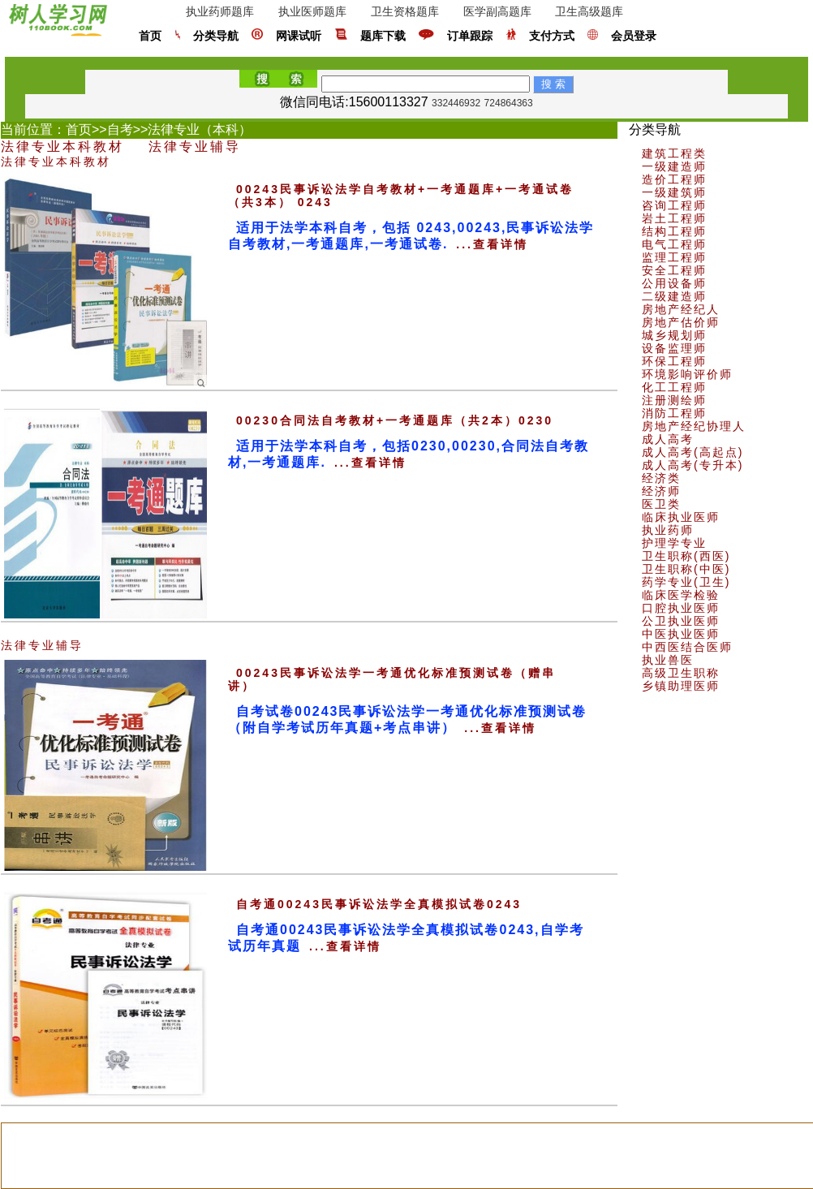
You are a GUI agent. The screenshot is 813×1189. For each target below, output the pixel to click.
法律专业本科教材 (62, 146)
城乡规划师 (674, 335)
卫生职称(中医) (686, 568)
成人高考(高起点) (692, 452)
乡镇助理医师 (681, 685)
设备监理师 (674, 348)
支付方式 (551, 36)
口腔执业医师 (681, 607)
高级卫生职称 (681, 672)
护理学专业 (674, 542)
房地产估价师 (681, 322)
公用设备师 (674, 283)
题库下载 (383, 36)
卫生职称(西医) (686, 555)
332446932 (456, 103)
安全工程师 (674, 270)
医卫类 (661, 504)
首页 (150, 36)
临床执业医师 (681, 516)
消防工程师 (674, 413)
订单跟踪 (470, 36)
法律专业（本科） (200, 129)
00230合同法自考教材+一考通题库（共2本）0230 (394, 420)
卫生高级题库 (589, 11)
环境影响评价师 (687, 374)
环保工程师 (674, 361)
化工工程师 (674, 387)
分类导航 (216, 36)
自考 (120, 129)
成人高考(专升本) (692, 465)
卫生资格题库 (405, 11)
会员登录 (633, 36)
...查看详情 (492, 244)
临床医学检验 (681, 594)
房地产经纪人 (681, 309)
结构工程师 (674, 231)
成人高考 (668, 439)
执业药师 (668, 529)
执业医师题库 (312, 11)
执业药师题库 (220, 11)
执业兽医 (668, 659)
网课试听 (298, 36)
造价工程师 (674, 179)
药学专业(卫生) (686, 581)
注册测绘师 (674, 400)
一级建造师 (674, 166)
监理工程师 (674, 257)
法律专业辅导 (194, 146)
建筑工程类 (674, 153)
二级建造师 (674, 296)
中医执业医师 (681, 633)
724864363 (508, 103)
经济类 (661, 478)
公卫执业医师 (681, 620)
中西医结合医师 (687, 646)
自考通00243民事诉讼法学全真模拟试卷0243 (379, 904)
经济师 (661, 491)
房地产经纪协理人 (694, 426)
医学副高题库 (497, 11)
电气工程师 (674, 244)
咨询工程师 (674, 205)
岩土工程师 (674, 218)
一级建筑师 (674, 192)
